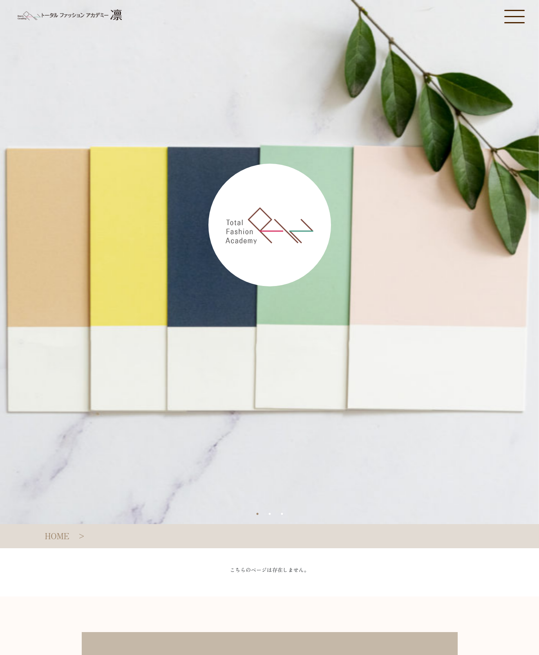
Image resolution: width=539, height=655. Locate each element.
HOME (57, 536)
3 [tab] (282, 514)
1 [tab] (257, 514)
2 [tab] (270, 514)
